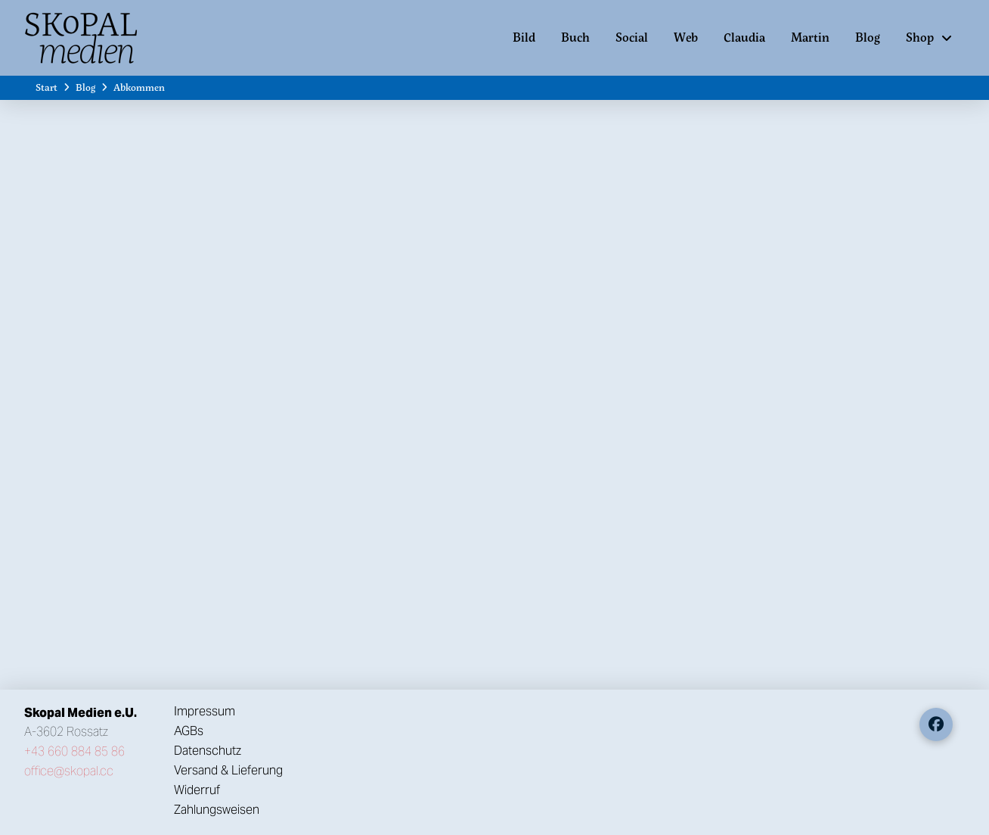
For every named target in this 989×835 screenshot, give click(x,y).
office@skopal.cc (68, 771)
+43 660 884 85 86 (74, 751)
